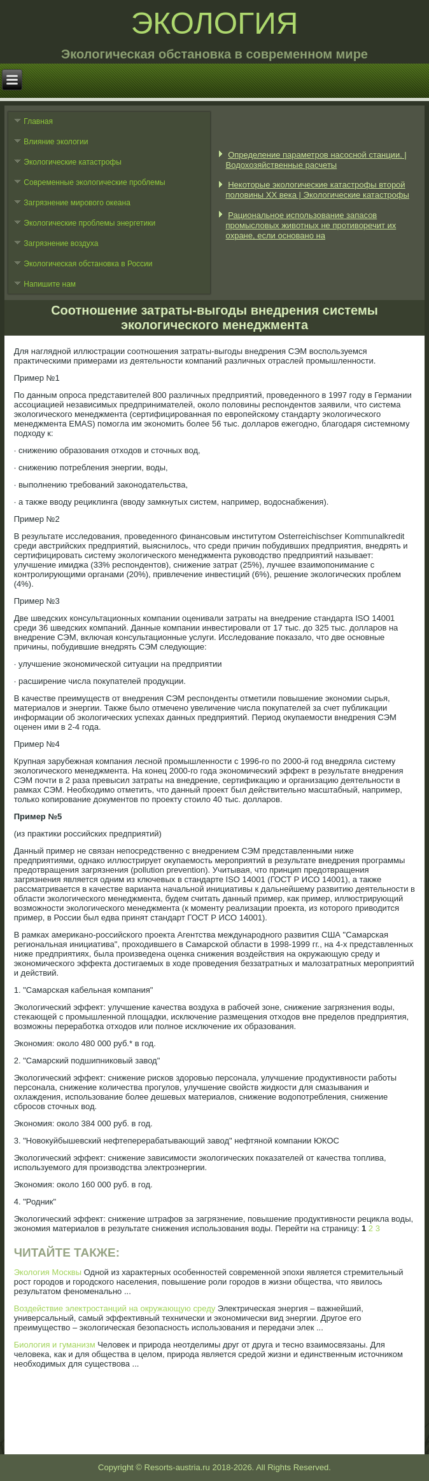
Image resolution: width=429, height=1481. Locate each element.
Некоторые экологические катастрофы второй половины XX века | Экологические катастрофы (317, 190)
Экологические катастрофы (73, 162)
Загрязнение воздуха (61, 243)
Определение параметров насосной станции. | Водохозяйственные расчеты (316, 160)
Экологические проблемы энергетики (89, 223)
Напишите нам (50, 284)
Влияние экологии (56, 141)
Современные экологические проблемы (94, 182)
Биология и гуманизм (54, 1344)
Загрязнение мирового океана (77, 202)
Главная (38, 121)
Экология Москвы (47, 1272)
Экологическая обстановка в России (88, 263)
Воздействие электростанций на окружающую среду (115, 1308)
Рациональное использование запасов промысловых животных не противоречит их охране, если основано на (311, 225)
